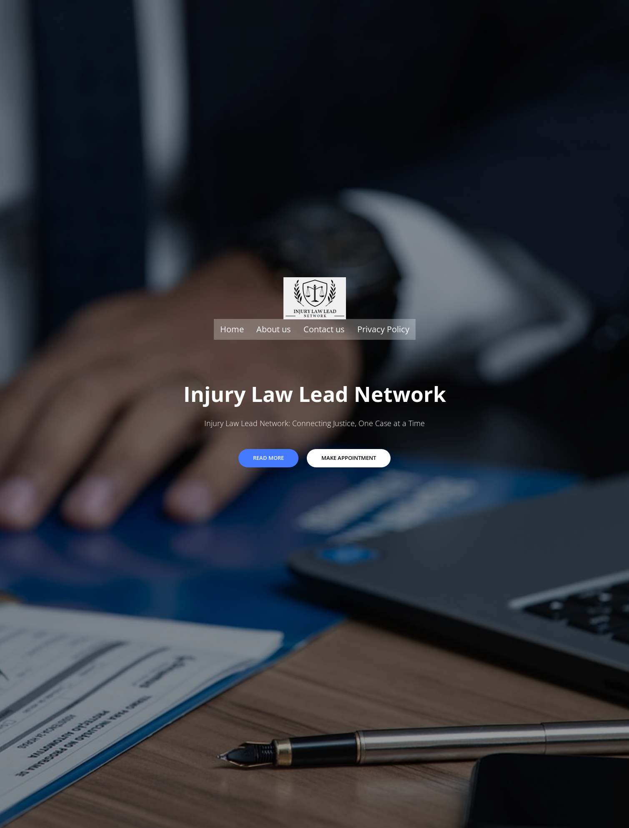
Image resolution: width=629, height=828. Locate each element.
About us (273, 329)
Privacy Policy (383, 329)
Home (232, 329)
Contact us (324, 329)
